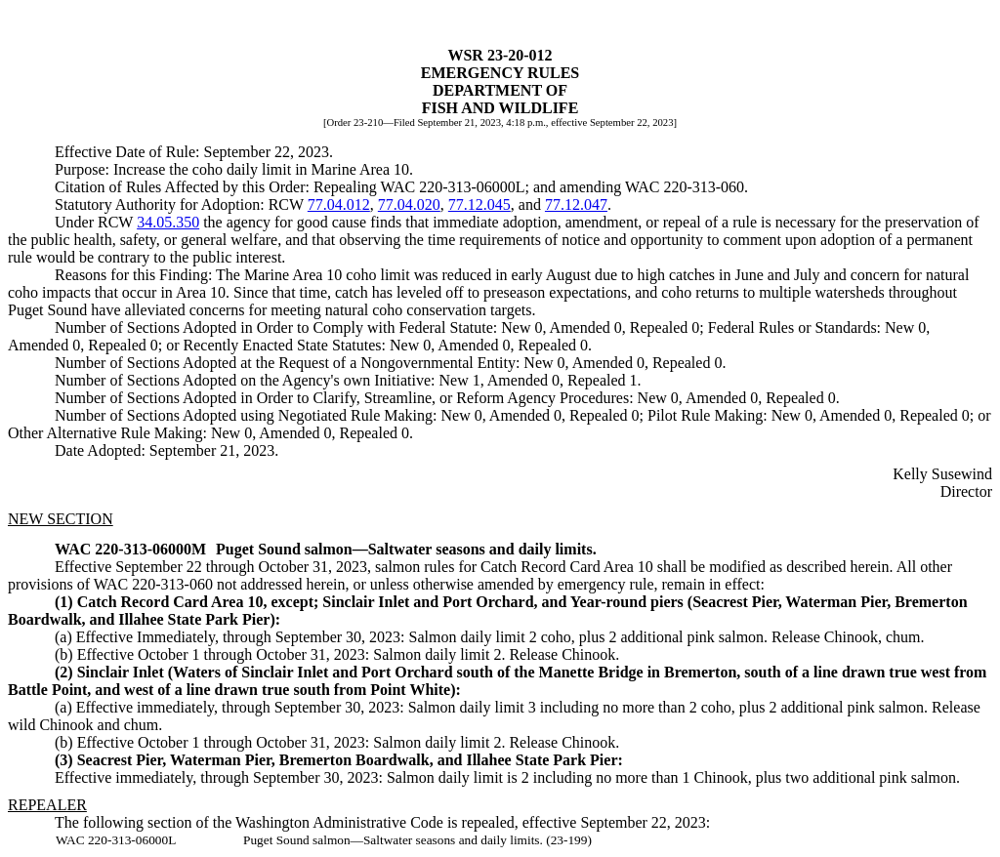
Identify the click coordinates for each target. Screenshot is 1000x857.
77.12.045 (479, 204)
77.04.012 (339, 204)
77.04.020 (409, 204)
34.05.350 (168, 222)
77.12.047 (576, 204)
